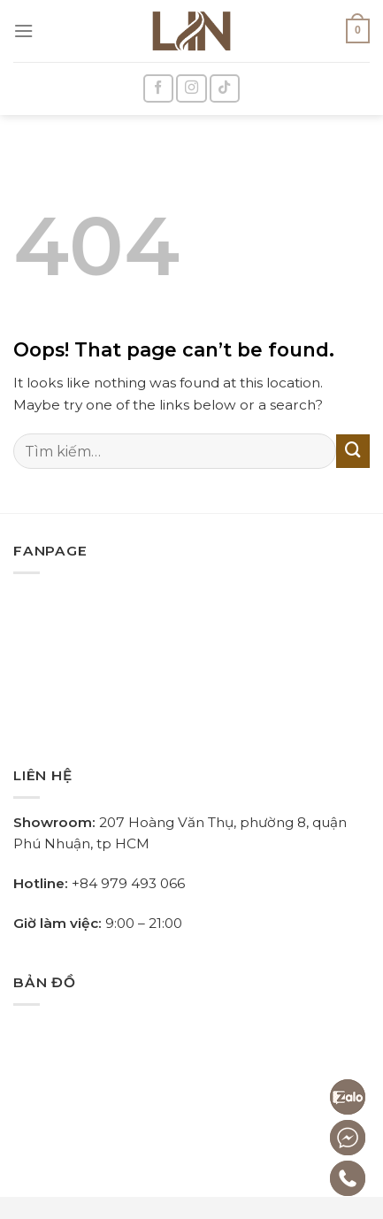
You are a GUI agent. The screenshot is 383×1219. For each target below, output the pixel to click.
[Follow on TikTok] (225, 88)
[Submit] (353, 451)
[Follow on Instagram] (191, 88)
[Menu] (23, 31)
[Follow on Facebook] (158, 88)
